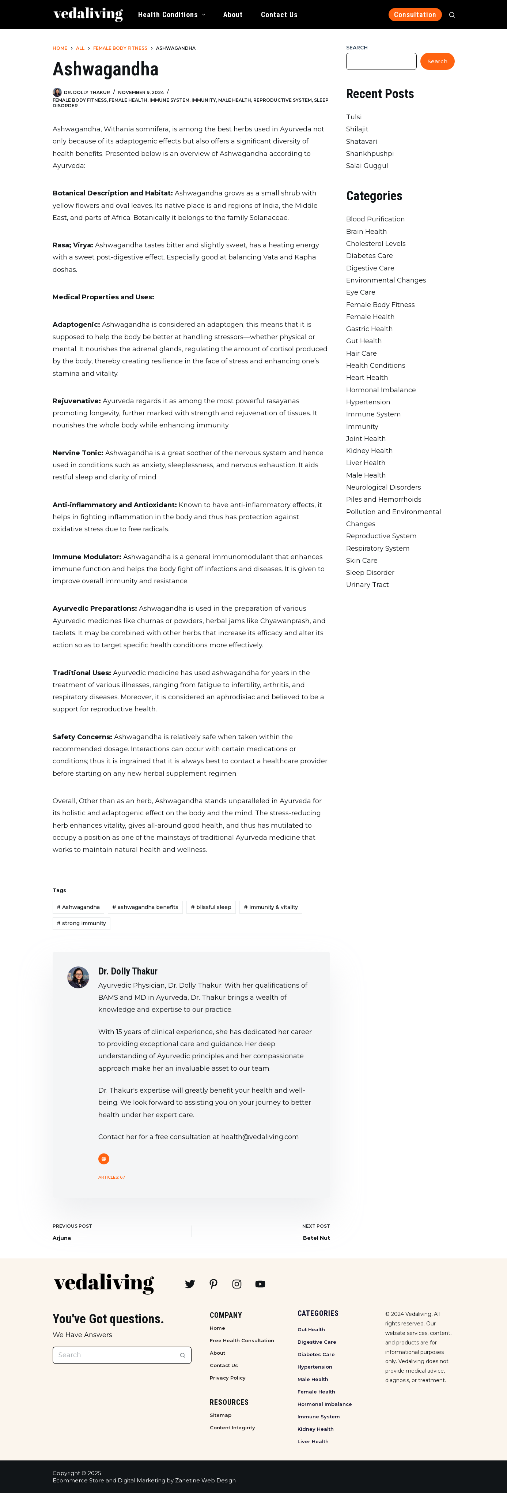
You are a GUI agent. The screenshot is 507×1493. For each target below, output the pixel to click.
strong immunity (81, 923)
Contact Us (279, 14)
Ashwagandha (78, 907)
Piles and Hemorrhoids (383, 499)
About (233, 14)
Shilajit (357, 129)
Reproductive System (282, 100)
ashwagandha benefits (145, 907)
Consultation (415, 14)
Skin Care (362, 561)
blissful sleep (211, 907)
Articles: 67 (111, 1177)
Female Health (128, 100)
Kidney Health (369, 451)
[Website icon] (103, 1158)
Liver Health (366, 463)
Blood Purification (375, 219)
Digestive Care (370, 268)
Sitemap (220, 1415)
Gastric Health (369, 329)
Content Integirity (232, 1427)
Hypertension (368, 402)
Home (217, 1328)
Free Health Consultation (242, 1340)
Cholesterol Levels (376, 244)
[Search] (452, 15)
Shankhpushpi (370, 154)
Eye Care (360, 292)
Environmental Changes (386, 280)
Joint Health (366, 439)
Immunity (204, 100)
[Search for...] (113, 1355)
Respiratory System (378, 549)
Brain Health (366, 232)
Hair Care (361, 353)
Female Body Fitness (80, 100)
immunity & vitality (271, 907)
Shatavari (361, 142)
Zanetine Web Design (205, 1480)
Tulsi (354, 117)
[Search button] (183, 1355)
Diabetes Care (369, 256)
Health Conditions (173, 14)
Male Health (234, 100)
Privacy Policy (228, 1378)
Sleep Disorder (370, 573)
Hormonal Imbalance (381, 390)
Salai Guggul (367, 166)
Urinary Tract (367, 585)
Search (357, 47)
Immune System (169, 100)
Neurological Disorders (383, 487)
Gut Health (364, 341)
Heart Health (367, 378)
